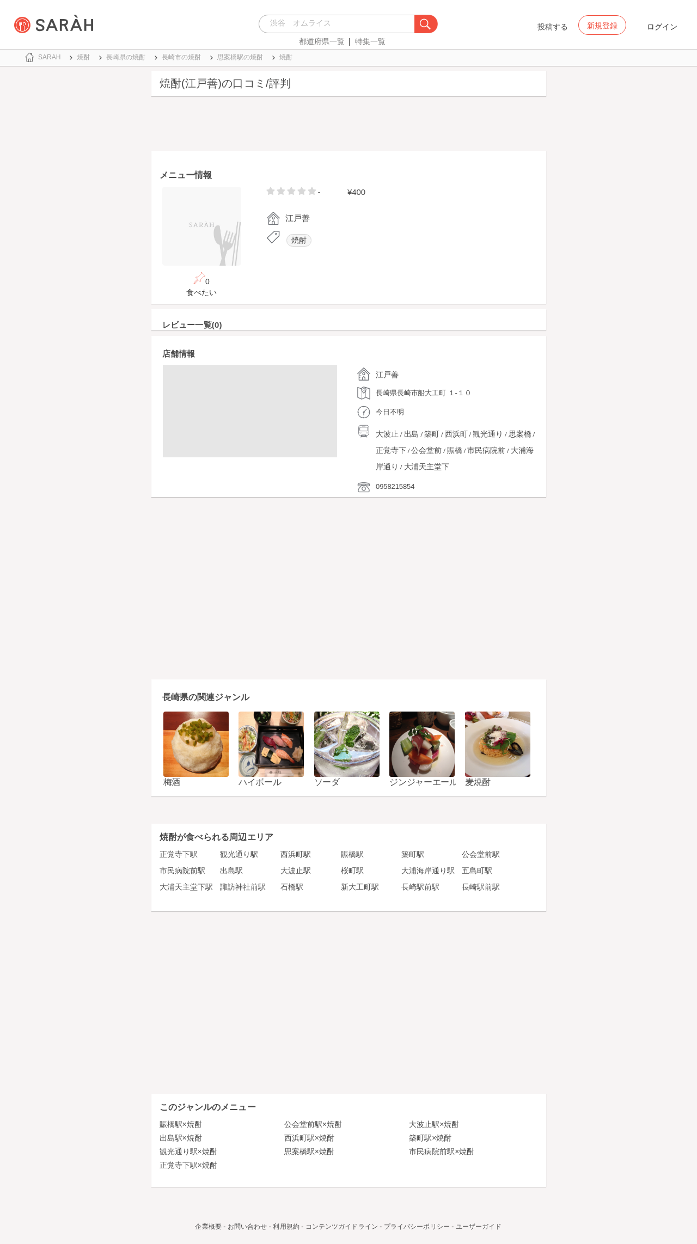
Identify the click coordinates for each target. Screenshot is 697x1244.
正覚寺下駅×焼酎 (188, 1165)
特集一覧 (370, 41)
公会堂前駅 (481, 854)
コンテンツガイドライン (341, 1226)
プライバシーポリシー (417, 1226)
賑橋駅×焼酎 (181, 1124)
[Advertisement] (348, 126)
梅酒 (171, 782)
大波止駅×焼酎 (434, 1124)
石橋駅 (291, 887)
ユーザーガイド (479, 1226)
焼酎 (299, 240)
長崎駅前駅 (420, 887)
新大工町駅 (360, 887)
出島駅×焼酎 (181, 1137)
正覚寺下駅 (179, 854)
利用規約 (286, 1226)
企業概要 (208, 1226)
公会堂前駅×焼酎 (313, 1124)
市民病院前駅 (182, 870)
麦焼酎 (478, 782)
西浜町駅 (295, 854)
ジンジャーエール (423, 782)
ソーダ (327, 782)
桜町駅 (352, 870)
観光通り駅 (239, 854)
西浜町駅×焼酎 (309, 1137)
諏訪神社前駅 (243, 887)
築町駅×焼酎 (430, 1137)
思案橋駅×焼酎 (309, 1151)
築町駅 (412, 854)
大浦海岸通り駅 (428, 870)
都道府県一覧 (322, 41)
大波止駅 (295, 870)
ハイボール (260, 782)
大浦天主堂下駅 (186, 887)
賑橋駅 (352, 854)
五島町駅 (477, 870)
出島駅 (231, 870)
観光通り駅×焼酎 (188, 1151)
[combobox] (339, 24)
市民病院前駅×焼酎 (441, 1151)
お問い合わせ (247, 1226)
